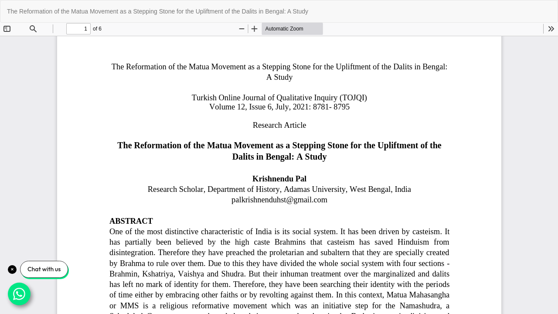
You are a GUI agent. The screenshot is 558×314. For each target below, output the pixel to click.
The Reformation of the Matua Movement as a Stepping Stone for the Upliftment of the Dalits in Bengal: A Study (157, 11)
